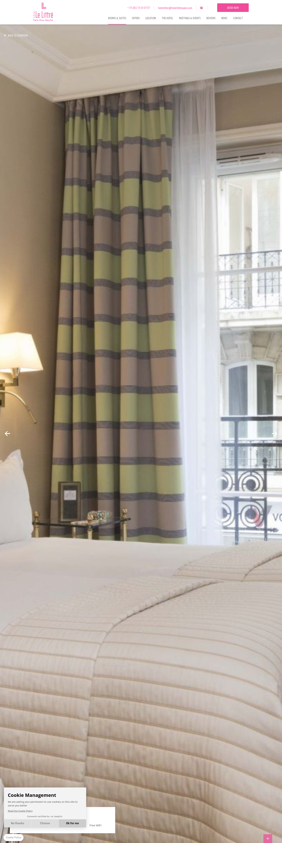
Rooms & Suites (117, 18)
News (224, 18)
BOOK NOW (233, 8)
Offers (136, 18)
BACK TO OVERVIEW (18, 35)
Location (151, 18)
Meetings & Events (190, 18)
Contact (238, 18)
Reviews (210, 18)
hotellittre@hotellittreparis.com (175, 8)
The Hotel (167, 18)
